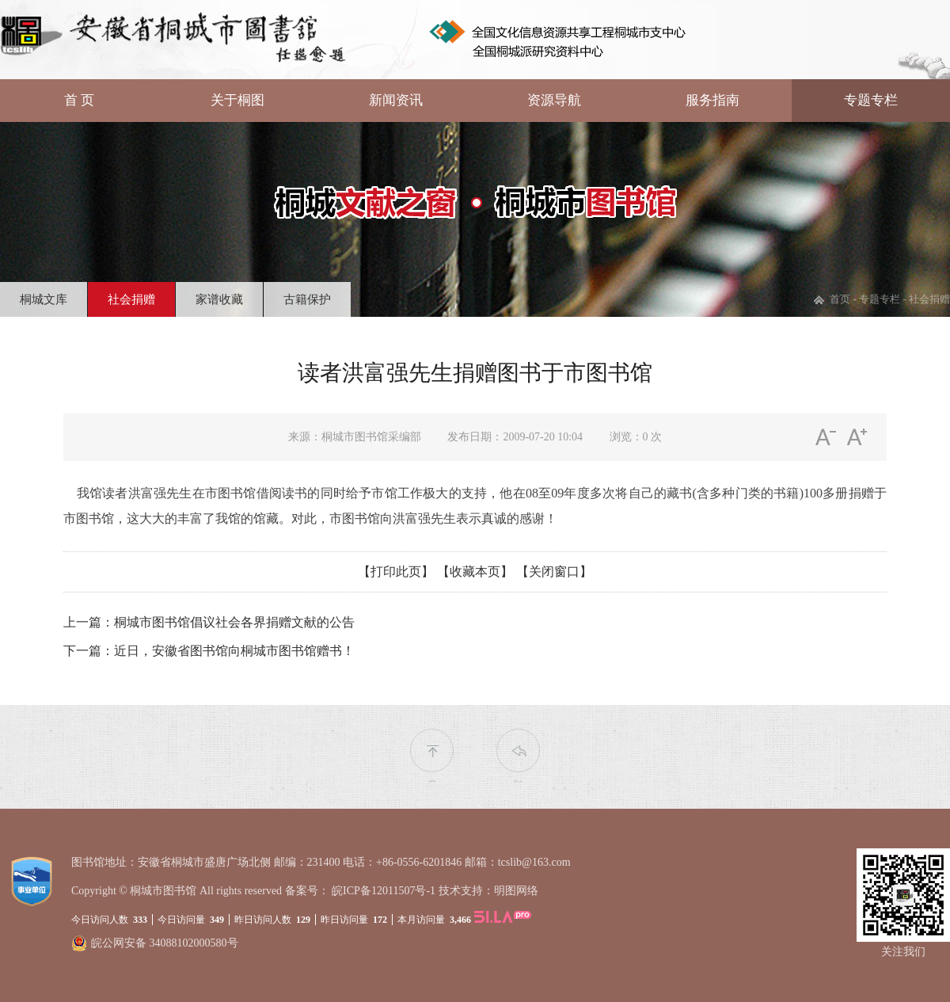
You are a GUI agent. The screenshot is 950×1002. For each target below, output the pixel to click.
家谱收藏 (219, 299)
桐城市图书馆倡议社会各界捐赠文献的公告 (234, 622)
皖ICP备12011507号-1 (383, 891)
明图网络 (516, 891)
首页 (840, 299)
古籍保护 (307, 299)
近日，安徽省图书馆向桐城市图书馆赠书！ (234, 650)
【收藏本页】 (475, 571)
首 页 (79, 100)
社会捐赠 (131, 299)
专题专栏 (871, 100)
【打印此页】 (396, 571)
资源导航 (554, 100)
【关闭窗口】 (554, 571)
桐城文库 (43, 299)
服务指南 (712, 100)
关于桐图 (237, 100)
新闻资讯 (396, 100)
